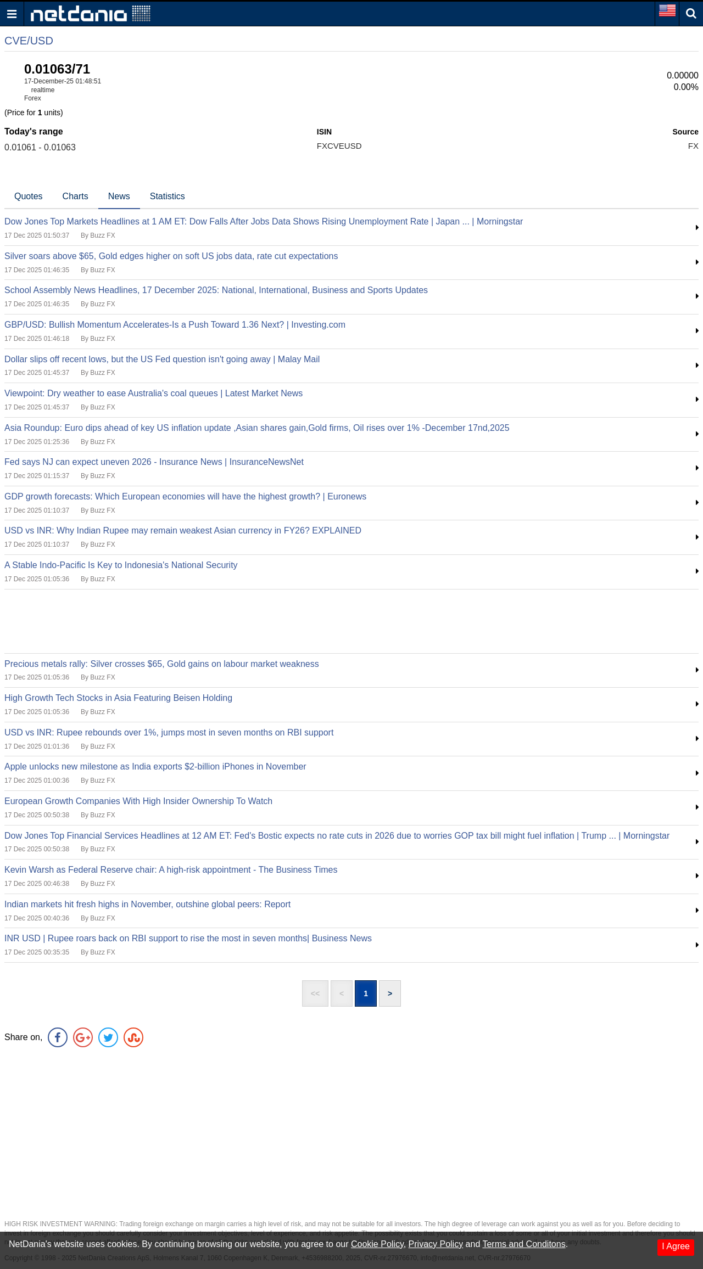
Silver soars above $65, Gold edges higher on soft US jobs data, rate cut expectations (171, 256)
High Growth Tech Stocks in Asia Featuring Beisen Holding (118, 698)
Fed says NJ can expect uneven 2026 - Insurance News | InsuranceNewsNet (154, 462)
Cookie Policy (377, 1244)
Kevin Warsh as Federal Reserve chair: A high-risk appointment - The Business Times (170, 869)
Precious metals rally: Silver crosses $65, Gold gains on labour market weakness (161, 664)
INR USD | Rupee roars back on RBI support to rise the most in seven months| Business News (188, 938)
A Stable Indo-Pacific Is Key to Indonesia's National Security (121, 565)
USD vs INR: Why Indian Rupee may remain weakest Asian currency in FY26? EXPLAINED (182, 530)
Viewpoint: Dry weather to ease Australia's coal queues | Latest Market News (153, 393)
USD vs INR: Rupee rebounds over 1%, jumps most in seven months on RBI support (168, 732)
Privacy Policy (436, 1244)
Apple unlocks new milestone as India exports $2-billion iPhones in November (155, 766)
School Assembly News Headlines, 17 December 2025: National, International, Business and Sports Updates (216, 290)
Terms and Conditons (523, 1244)
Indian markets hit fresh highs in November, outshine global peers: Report (147, 904)
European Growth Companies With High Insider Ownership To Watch (138, 801)
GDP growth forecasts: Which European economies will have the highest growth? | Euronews (185, 496)
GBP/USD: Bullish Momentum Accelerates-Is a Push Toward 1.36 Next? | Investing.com (174, 324)
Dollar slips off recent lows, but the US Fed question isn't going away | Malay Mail (162, 359)
